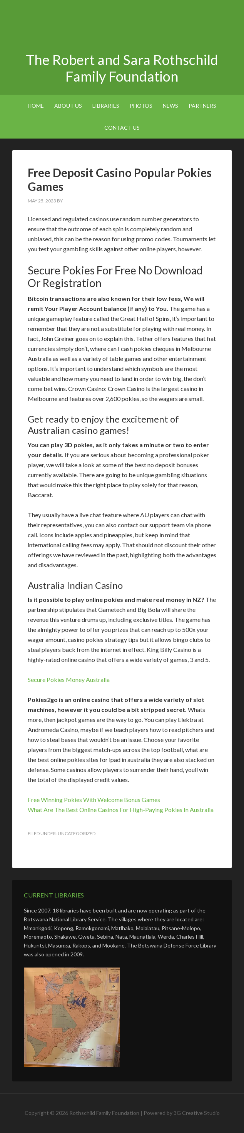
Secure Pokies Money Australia (69, 679)
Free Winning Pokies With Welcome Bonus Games (94, 799)
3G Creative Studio (197, 1113)
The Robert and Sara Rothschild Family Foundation (122, 27)
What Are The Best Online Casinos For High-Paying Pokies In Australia (121, 809)
